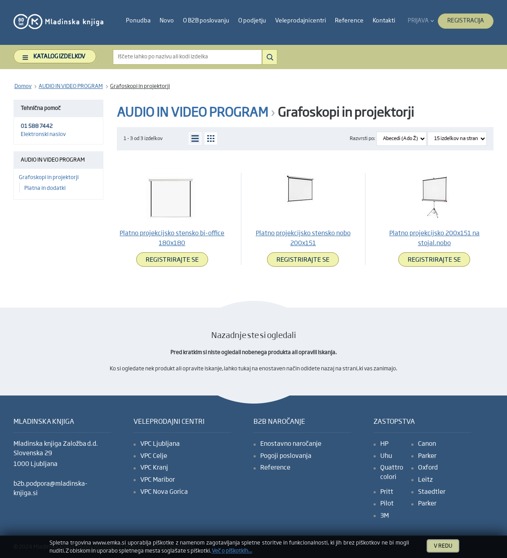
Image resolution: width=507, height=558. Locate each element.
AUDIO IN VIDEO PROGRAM (71, 86)
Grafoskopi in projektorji (140, 86)
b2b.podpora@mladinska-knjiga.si (50, 488)
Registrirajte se (172, 260)
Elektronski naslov (43, 134)
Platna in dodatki (45, 188)
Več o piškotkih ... (232, 551)
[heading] (138, 21)
